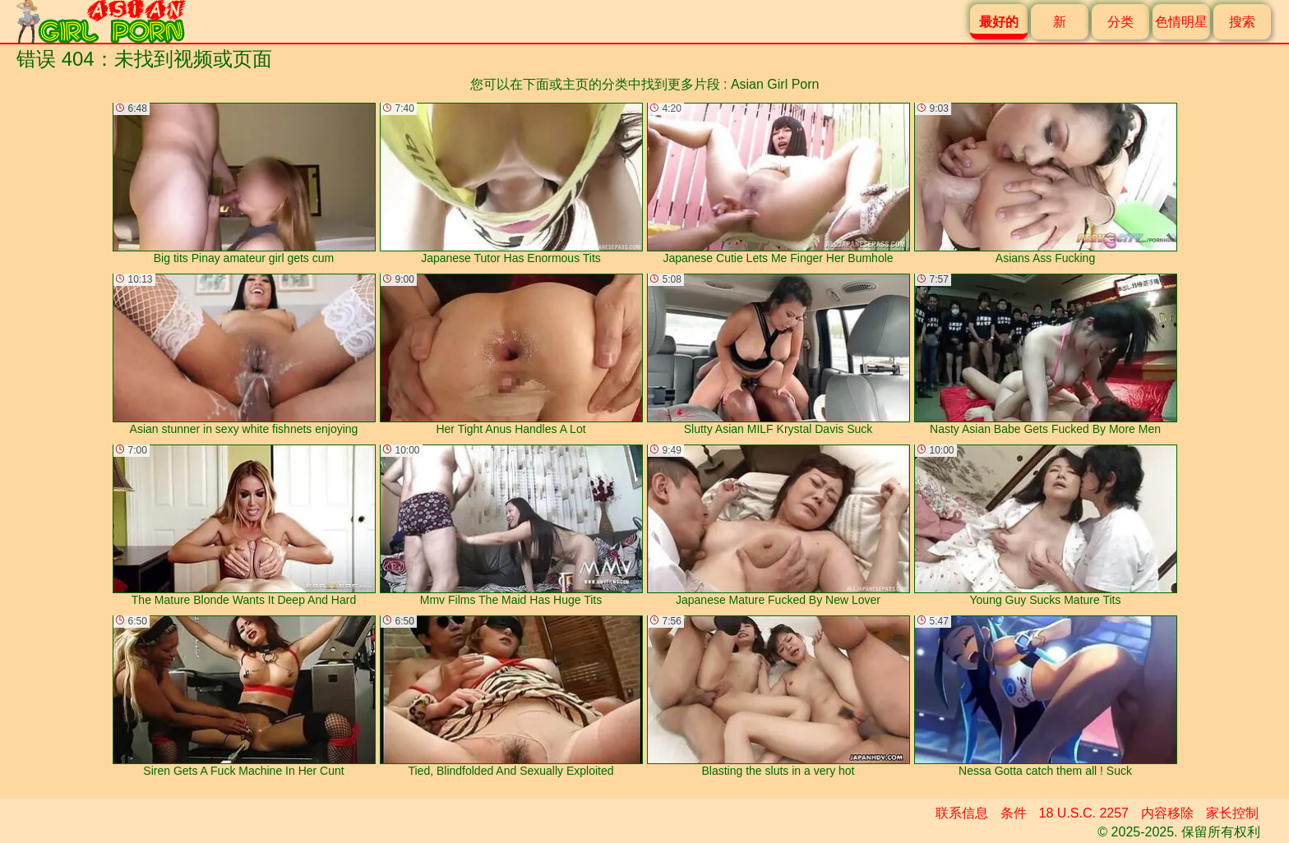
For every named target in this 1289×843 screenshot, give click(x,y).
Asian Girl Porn (775, 84)
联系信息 (962, 813)
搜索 (1242, 22)
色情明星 (1181, 22)
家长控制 (1232, 813)
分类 (1120, 22)
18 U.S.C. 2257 (1084, 813)
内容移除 (1167, 813)
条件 (1013, 813)
